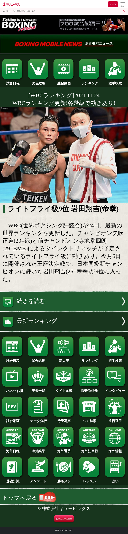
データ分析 (38, 419)
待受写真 (64, 419)
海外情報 (115, 449)
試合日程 (12, 81)
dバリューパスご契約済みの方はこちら (19, 11)
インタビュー (115, 389)
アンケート (38, 479)
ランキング (89, 81)
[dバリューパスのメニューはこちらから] (122, 4)
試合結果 (38, 81)
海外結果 (38, 449)
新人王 (64, 359)
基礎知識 (12, 479)
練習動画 (64, 81)
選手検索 (115, 81)
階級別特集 (89, 389)
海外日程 (12, 449)
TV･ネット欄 (12, 389)
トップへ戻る (29, 498)
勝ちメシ (64, 479)
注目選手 (115, 419)
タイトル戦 (64, 389)
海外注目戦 (89, 449)
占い (115, 479)
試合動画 (12, 419)
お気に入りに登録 (64, 519)
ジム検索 (89, 419)
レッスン (89, 479)
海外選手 (64, 449)
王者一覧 (38, 389)
